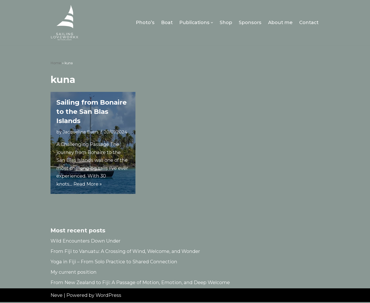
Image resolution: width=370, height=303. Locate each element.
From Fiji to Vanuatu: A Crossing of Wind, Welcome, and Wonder (125, 252)
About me (280, 23)
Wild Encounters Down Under (85, 242)
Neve (56, 296)
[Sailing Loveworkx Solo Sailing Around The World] (64, 22)
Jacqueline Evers (81, 132)
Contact (309, 23)
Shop (225, 23)
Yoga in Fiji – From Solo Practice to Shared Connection (113, 262)
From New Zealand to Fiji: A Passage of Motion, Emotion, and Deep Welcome (140, 283)
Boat (166, 23)
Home (55, 63)
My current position (73, 273)
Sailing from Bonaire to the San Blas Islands (91, 111)
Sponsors (249, 23)
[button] (211, 22)
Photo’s (144, 23)
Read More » (88, 185)
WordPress (108, 296)
